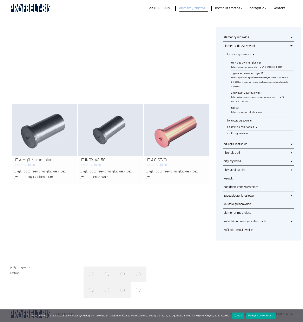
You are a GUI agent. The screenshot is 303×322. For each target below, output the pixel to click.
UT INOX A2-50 (92, 90)
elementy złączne (25, 95)
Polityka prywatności (261, 315)
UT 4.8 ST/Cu (157, 90)
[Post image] (44, 61)
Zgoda (238, 315)
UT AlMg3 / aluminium (33, 90)
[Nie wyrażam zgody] (298, 316)
